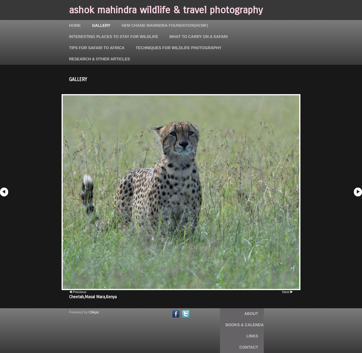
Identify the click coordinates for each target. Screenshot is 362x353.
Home (75, 25)
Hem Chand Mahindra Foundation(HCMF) (165, 25)
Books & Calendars (247, 325)
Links (252, 336)
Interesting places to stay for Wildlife (113, 36)
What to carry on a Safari (198, 36)
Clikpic (94, 312)
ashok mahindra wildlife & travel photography (166, 10)
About (251, 314)
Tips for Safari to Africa (97, 48)
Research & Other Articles (99, 59)
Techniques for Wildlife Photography (179, 48)
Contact (248, 347)
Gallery (101, 25)
